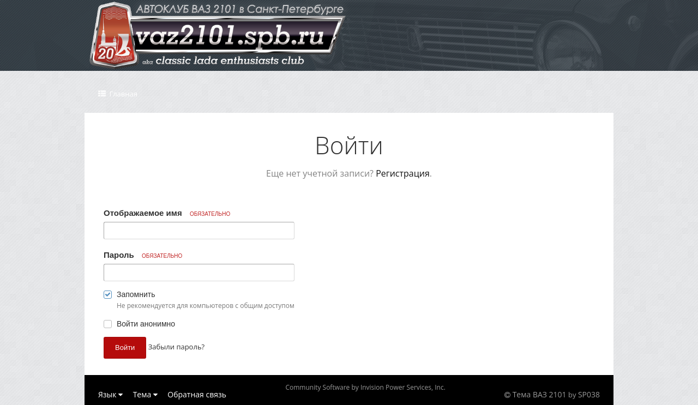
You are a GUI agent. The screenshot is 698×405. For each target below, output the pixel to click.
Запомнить (136, 294)
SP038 (589, 394)
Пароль (143, 254)
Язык (110, 394)
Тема (145, 394)
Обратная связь (196, 394)
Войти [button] (125, 347)
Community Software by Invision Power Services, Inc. (365, 387)
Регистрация (403, 173)
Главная (122, 94)
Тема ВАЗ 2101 (540, 394)
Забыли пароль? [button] (176, 347)
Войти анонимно (146, 323)
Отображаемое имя (167, 212)
